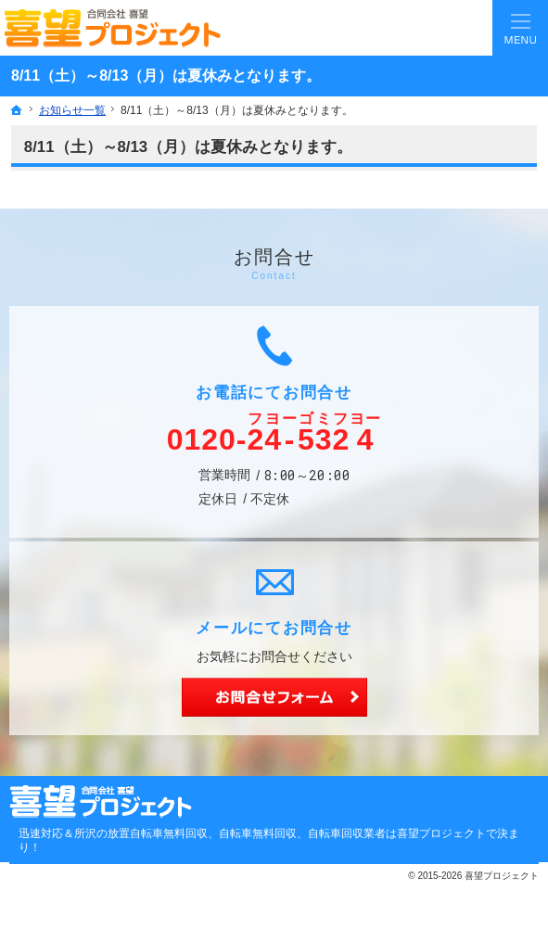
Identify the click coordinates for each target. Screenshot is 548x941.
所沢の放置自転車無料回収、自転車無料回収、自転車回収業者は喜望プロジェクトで (285, 833)
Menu (520, 28)
